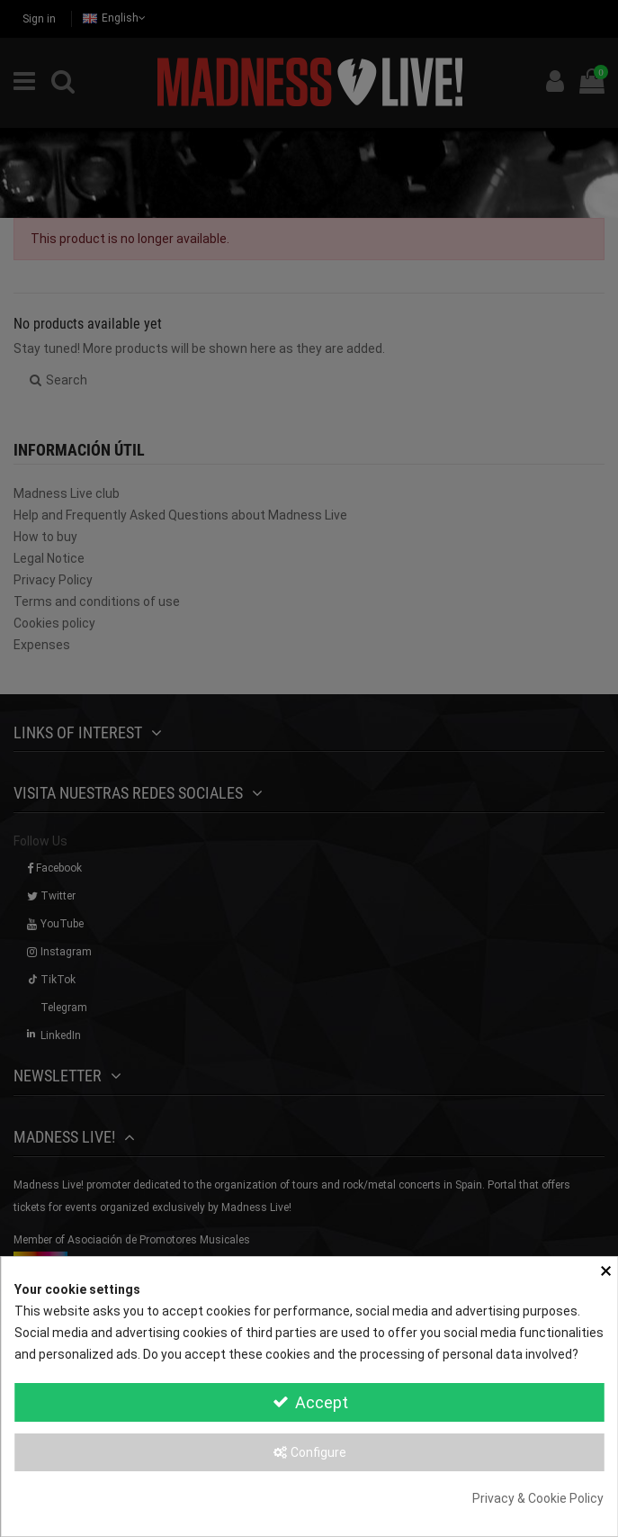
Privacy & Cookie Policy (538, 1498)
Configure (309, 1452)
